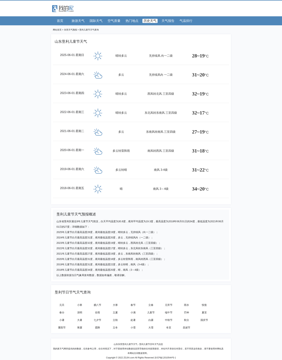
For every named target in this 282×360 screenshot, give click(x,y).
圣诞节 (186, 327)
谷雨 (97, 312)
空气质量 (114, 21)
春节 (133, 304)
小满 (133, 312)
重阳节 (62, 327)
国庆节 (204, 320)
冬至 (168, 327)
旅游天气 (78, 21)
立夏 (115, 312)
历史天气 (150, 21)
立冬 (115, 327)
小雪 (133, 327)
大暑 (79, 320)
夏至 (204, 312)
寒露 (79, 327)
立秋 (115, 320)
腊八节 (97, 304)
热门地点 (132, 21)
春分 (61, 312)
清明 (79, 312)
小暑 (61, 320)
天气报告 (168, 21)
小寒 (79, 304)
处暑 (133, 320)
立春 (150, 304)
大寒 (115, 304)
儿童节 (151, 312)
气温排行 (185, 21)
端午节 (168, 312)
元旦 (61, 304)
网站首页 (57, 30)
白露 (150, 320)
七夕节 (97, 320)
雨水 (186, 304)
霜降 (97, 327)
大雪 (150, 327)
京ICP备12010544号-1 (165, 357)
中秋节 (168, 320)
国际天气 (96, 21)
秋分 (186, 320)
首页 (60, 21)
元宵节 (168, 304)
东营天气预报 (70, 30)
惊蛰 (204, 304)
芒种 (186, 312)
